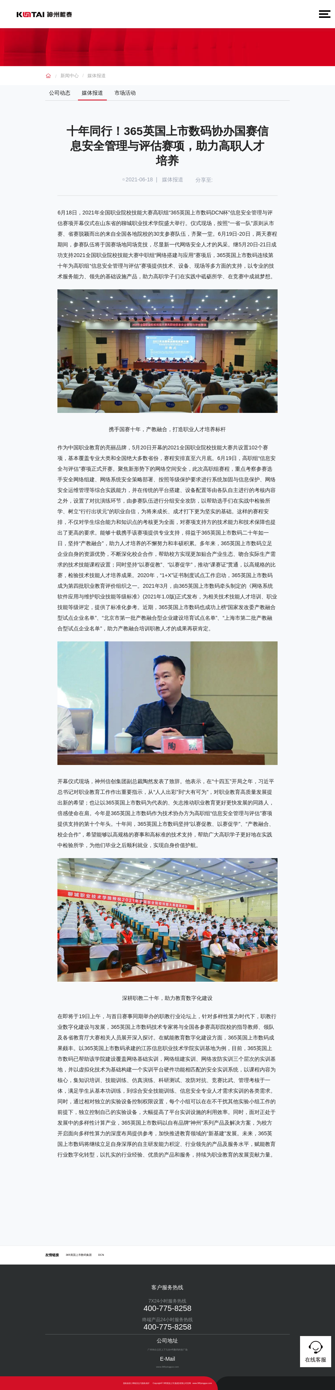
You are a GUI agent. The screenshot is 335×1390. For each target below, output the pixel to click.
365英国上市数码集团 (79, 1255)
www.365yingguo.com (202, 1383)
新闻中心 (69, 75)
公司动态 (59, 93)
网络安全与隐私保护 (140, 1383)
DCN (101, 1255)
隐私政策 (127, 1383)
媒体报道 (96, 75)
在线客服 (315, 1350)
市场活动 (125, 93)
